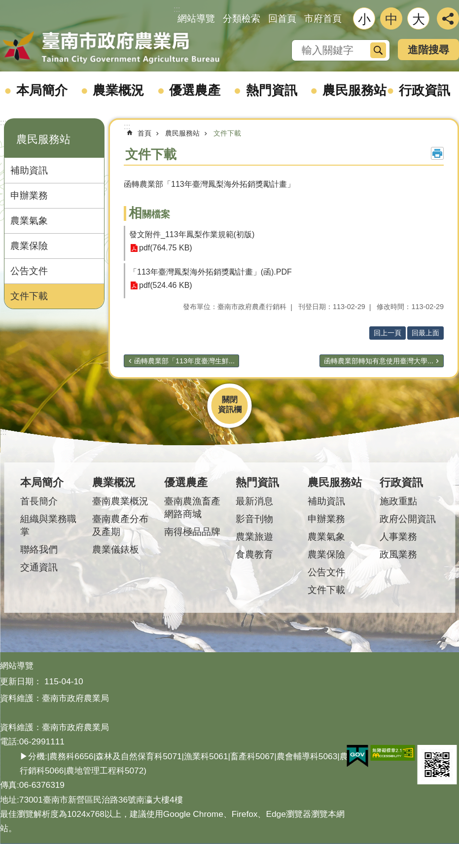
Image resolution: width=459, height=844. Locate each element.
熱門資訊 (271, 90)
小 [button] (364, 19)
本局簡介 (42, 90)
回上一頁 (387, 333)
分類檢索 (241, 18)
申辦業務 (29, 195)
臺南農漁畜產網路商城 (192, 507)
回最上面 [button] (425, 333)
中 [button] (391, 19)
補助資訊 (29, 170)
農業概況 (118, 90)
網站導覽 (196, 18)
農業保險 (29, 246)
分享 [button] (448, 18)
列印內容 (437, 153)
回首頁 (282, 18)
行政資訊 (424, 90)
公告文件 (29, 271)
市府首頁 (323, 18)
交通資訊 (39, 567)
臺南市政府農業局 (111, 48)
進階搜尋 (428, 49)
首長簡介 (39, 501)
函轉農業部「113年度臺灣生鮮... (184, 361)
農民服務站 (354, 90)
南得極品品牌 (192, 532)
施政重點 (398, 501)
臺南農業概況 (120, 501)
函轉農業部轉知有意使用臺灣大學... (378, 361)
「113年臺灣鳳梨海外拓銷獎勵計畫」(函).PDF (210, 272)
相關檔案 (149, 214)
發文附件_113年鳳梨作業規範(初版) (191, 234)
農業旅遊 (254, 536)
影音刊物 (254, 519)
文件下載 (29, 296)
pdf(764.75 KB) (165, 248)
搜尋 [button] (378, 50)
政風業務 (398, 554)
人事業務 (398, 536)
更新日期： (21, 681)
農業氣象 (29, 220)
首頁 (144, 133)
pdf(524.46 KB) (165, 285)
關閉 (230, 399)
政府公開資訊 (408, 519)
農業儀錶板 (115, 549)
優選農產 (194, 90)
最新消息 (254, 501)
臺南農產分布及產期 (120, 525)
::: (3, 122)
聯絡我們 (39, 549)
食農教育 (254, 554)
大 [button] (418, 19)
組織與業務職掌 (48, 525)
